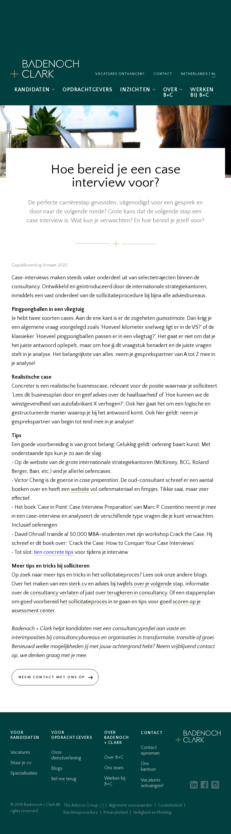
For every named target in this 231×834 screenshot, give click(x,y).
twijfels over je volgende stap (150, 584)
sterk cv (78, 584)
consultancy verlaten (54, 593)
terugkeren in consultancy (137, 593)
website (80, 489)
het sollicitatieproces (83, 602)
